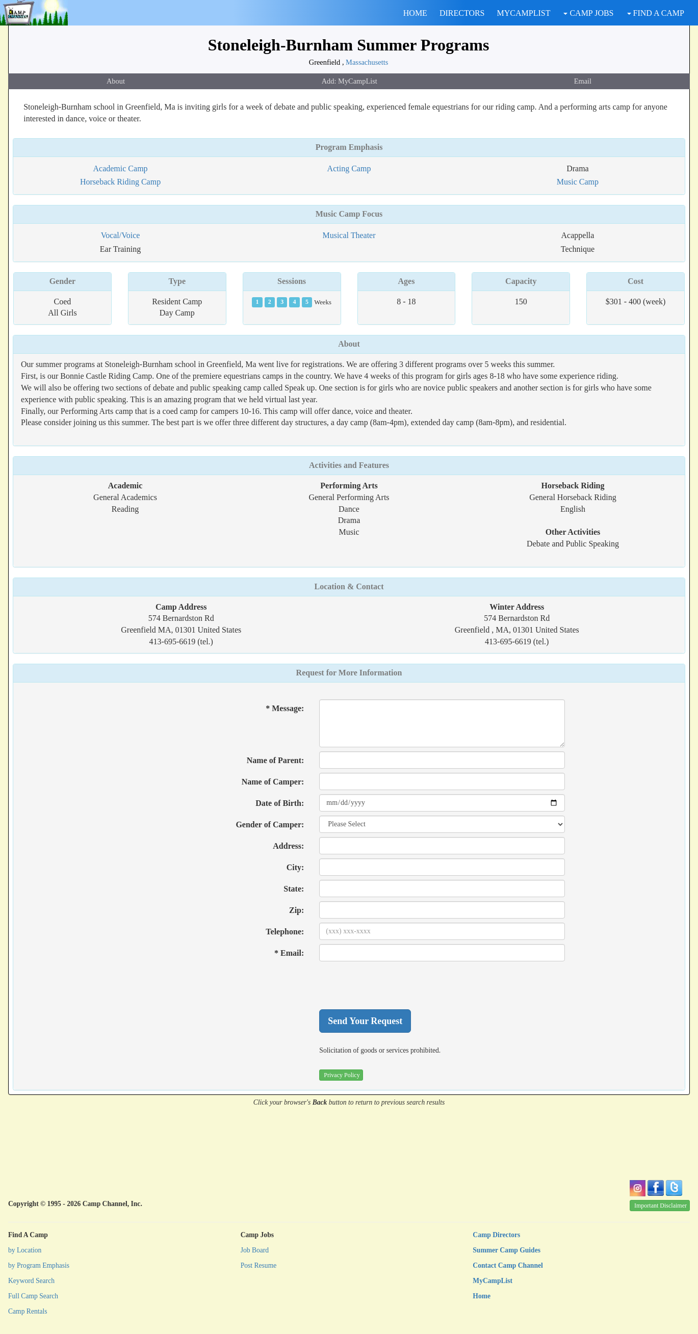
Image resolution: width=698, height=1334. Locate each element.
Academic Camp (120, 168)
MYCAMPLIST (524, 13)
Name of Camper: (273, 781)
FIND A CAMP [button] (655, 13)
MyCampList (492, 1281)
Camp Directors (496, 1235)
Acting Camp (349, 168)
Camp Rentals (27, 1311)
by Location (24, 1250)
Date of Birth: (279, 803)
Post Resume (259, 1265)
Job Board (255, 1250)
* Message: (285, 708)
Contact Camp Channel (507, 1265)
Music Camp (578, 181)
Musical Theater (348, 235)
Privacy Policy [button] (341, 1075)
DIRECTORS (462, 13)
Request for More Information (349, 672)
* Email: (289, 953)
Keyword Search (31, 1281)
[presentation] (396, 985)
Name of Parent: (275, 760)
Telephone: (285, 931)
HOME (415, 13)
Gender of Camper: (270, 824)
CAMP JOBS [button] (588, 13)
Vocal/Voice (120, 235)
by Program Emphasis (38, 1265)
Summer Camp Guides (506, 1250)
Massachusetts (367, 62)
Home (481, 1296)
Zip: (296, 910)
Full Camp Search (33, 1296)
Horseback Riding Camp (120, 181)
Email (582, 81)
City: (295, 867)
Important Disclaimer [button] (660, 1205)
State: (293, 888)
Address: (288, 846)
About (116, 81)
